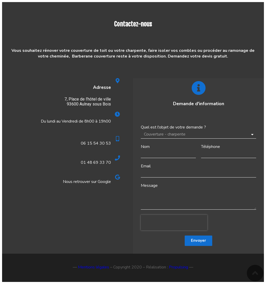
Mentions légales (93, 267)
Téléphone (210, 147)
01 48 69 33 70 (96, 162)
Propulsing (178, 267)
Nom (145, 147)
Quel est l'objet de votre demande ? (173, 127)
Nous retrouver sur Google (87, 181)
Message (149, 185)
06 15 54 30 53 (96, 143)
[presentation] (174, 222)
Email (146, 166)
